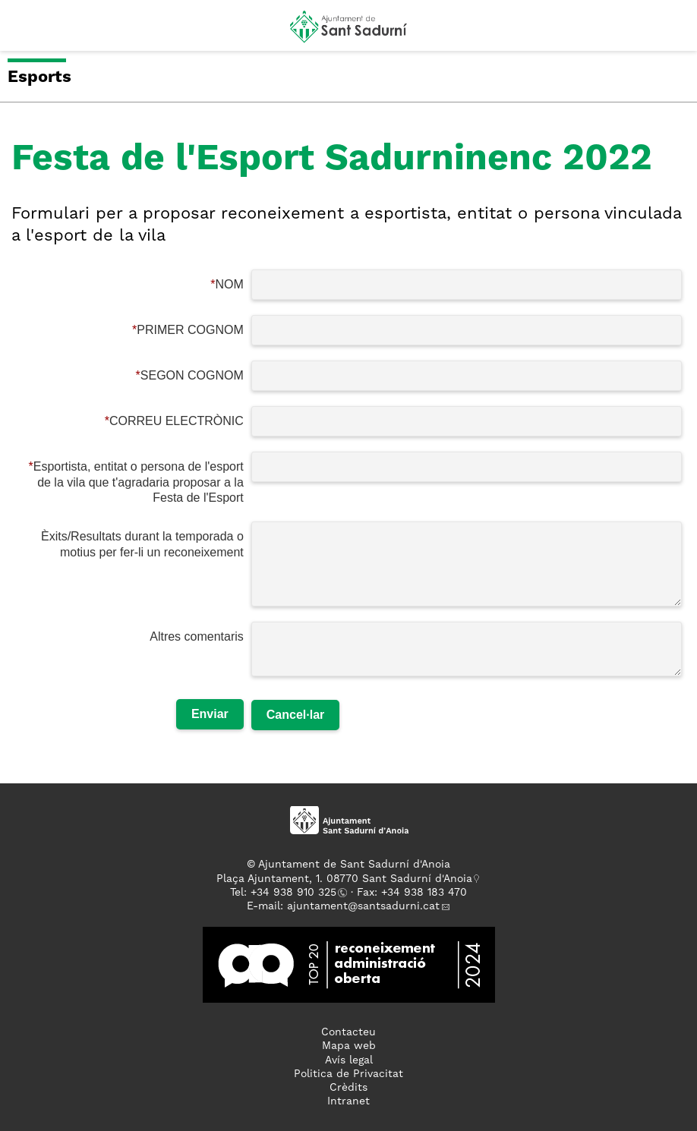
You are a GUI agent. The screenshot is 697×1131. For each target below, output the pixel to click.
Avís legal (349, 1060)
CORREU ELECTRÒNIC (176, 420)
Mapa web (349, 1046)
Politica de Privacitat (348, 1074)
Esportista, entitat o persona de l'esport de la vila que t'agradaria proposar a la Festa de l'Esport (138, 482)
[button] (25, 32)
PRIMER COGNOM (190, 329)
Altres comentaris (197, 636)
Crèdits (348, 1087)
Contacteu (348, 1032)
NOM (229, 284)
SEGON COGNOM (192, 375)
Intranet (348, 1101)
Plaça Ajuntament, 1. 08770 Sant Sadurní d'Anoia (344, 879)
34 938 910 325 (296, 892)
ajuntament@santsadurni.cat (363, 906)
